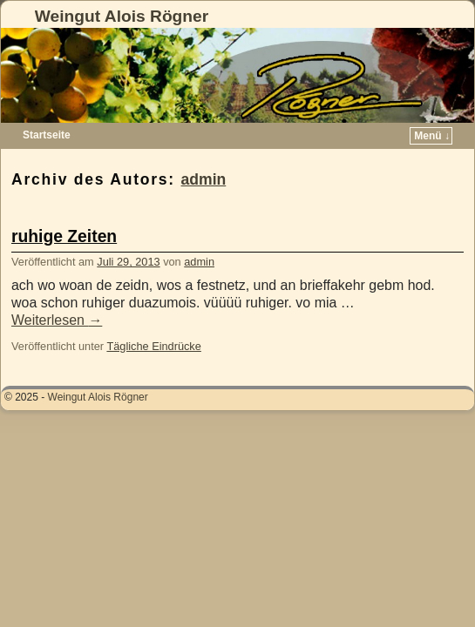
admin (204, 179)
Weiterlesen (56, 320)
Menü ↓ (432, 136)
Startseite (47, 135)
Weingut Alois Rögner (121, 16)
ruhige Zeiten (64, 236)
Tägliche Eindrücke (153, 346)
